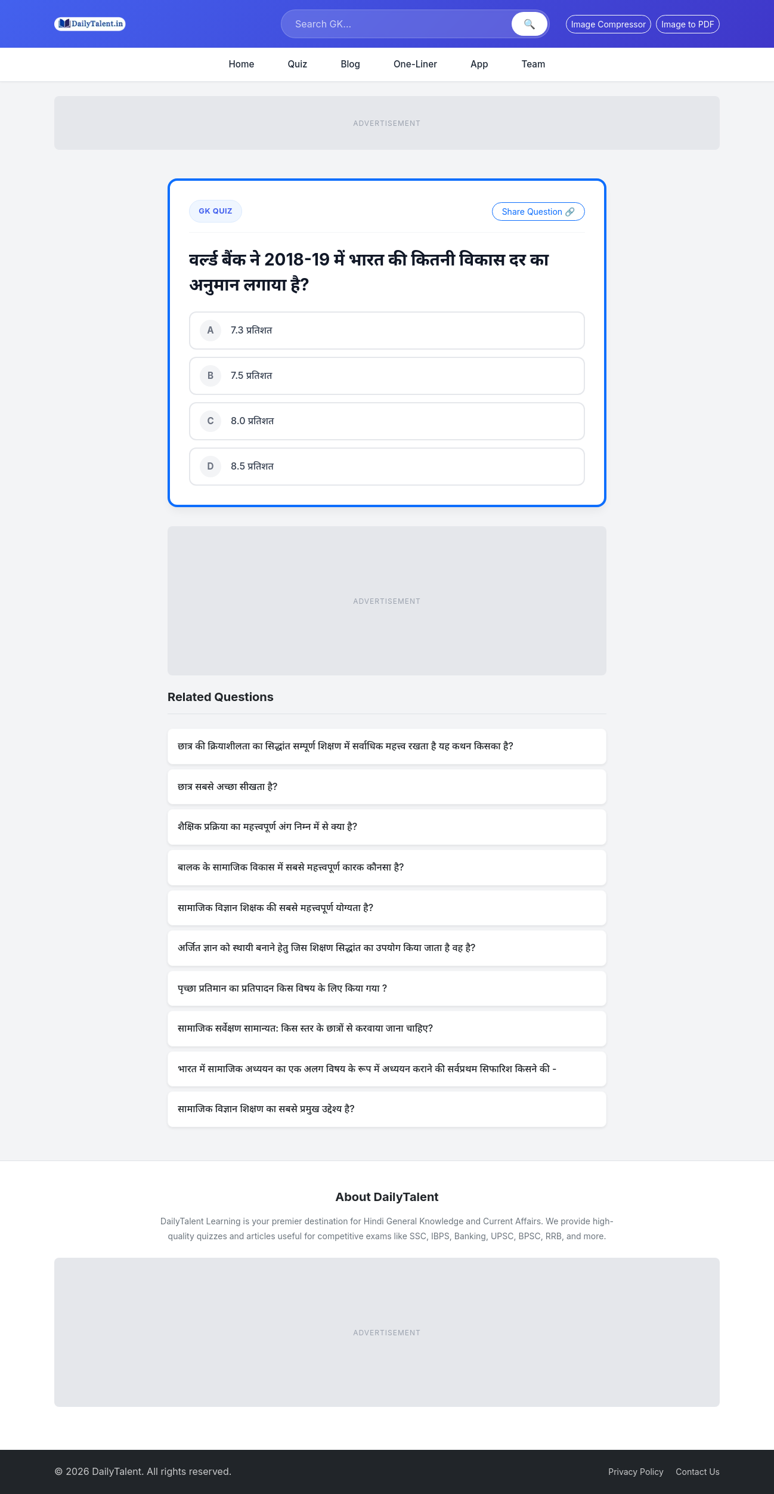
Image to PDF (687, 24)
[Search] (397, 24)
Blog (350, 64)
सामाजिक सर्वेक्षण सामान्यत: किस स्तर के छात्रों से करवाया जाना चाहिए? (305, 1028)
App (479, 64)
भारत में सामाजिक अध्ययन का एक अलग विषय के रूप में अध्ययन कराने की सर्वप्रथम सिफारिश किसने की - (367, 1069)
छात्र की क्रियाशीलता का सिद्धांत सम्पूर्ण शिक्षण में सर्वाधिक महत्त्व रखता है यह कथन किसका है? (345, 746)
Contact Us (698, 1472)
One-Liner (415, 64)
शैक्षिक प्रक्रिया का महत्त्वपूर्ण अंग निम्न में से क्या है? (267, 826)
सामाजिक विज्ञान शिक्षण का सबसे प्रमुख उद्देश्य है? (266, 1109)
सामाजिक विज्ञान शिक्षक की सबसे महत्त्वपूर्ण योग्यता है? (275, 907)
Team (534, 64)
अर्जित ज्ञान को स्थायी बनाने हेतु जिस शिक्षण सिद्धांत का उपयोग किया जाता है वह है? (327, 947)
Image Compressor (608, 24)
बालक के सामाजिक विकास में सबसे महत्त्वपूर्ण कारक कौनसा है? (291, 867)
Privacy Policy (636, 1472)
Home (242, 64)
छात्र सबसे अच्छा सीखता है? (228, 786)
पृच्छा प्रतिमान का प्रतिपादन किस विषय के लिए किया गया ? (282, 988)
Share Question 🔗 (538, 211)
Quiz (297, 64)
